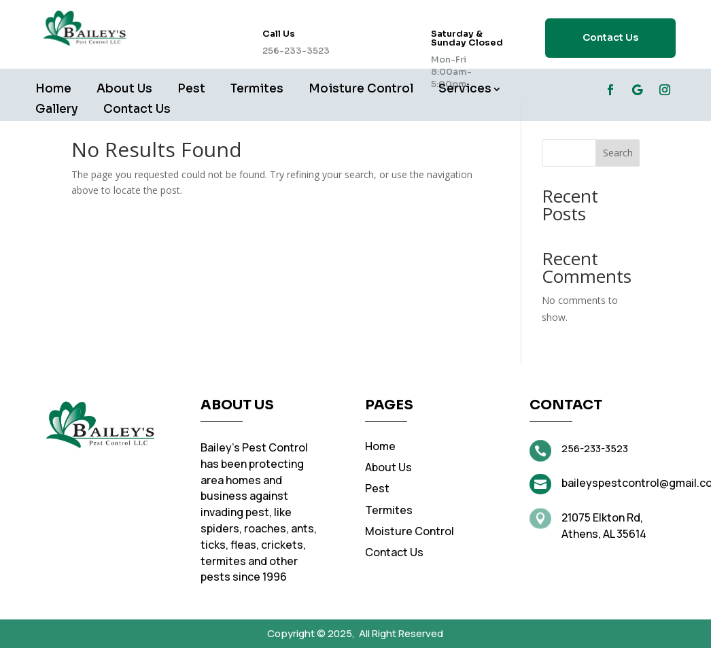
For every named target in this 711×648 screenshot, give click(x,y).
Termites (256, 90)
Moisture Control (361, 90)
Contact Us (610, 37)
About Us (124, 90)
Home (53, 90)
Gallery (56, 110)
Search (618, 152)
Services (464, 90)
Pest (191, 90)
